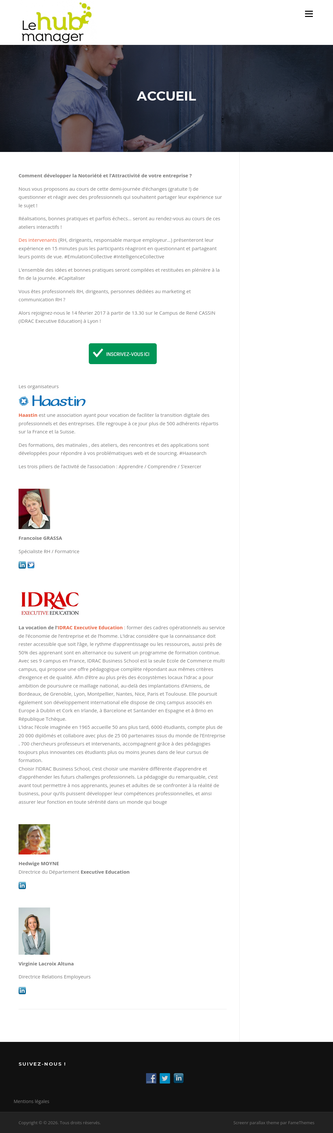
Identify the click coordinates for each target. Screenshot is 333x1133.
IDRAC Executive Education (90, 627)
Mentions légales (31, 1101)
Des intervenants (38, 240)
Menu (308, 13)
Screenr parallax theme (256, 1123)
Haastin (28, 415)
